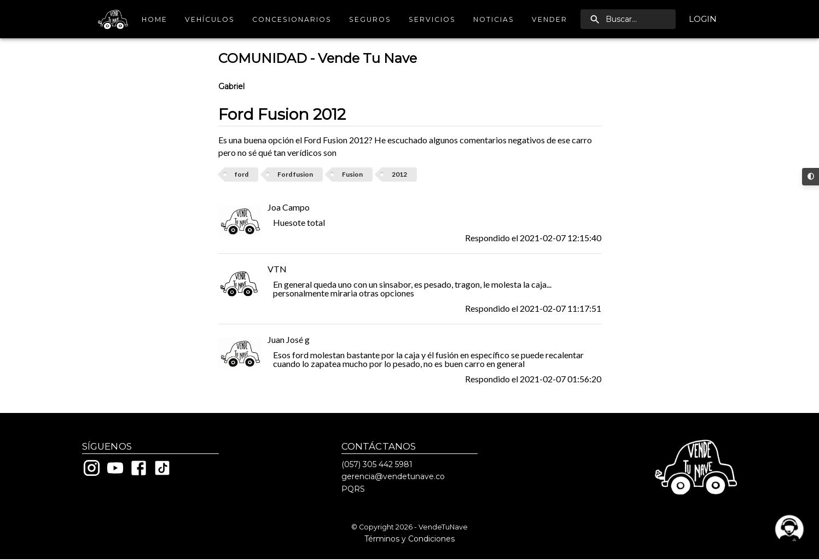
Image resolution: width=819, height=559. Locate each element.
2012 (399, 174)
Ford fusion (295, 174)
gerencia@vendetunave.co (393, 476)
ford (241, 174)
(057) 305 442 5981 (377, 464)
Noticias (494, 19)
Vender (549, 19)
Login (702, 19)
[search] (628, 19)
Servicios (432, 19)
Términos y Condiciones (409, 539)
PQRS (353, 489)
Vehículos (210, 19)
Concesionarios (292, 19)
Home (154, 19)
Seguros (370, 19)
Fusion (352, 174)
